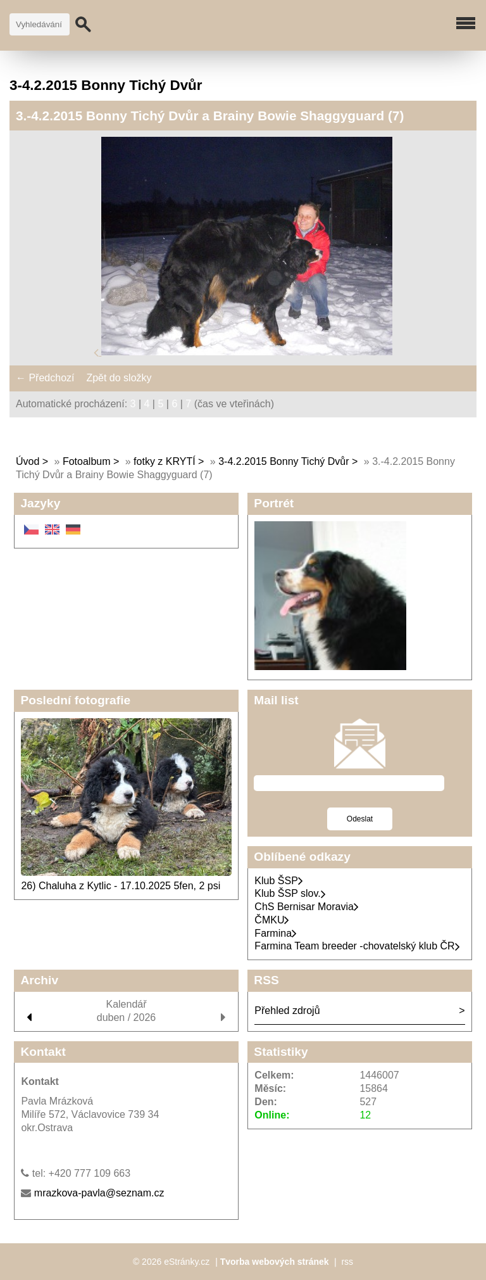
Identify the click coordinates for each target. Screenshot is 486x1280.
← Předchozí (45, 377)
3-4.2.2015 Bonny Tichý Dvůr (283, 461)
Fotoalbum (87, 461)
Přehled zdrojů (287, 1010)
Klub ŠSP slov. (289, 893)
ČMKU (271, 920)
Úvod (27, 461)
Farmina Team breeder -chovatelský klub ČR (356, 946)
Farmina (275, 933)
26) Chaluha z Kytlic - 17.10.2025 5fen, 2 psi (120, 885)
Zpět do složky (118, 377)
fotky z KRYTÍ (165, 461)
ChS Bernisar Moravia (306, 906)
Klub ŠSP (278, 880)
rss (347, 1262)
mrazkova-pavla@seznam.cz (99, 1193)
